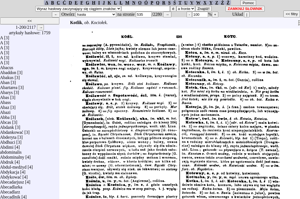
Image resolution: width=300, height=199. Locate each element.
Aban (5, 81)
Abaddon (8, 71)
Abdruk (7, 160)
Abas (4, 96)
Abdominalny (12, 155)
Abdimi (7, 145)
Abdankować (11, 131)
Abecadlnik (10, 195)
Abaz (4, 106)
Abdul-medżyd (13, 165)
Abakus (7, 76)
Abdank (7, 126)
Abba (5, 116)
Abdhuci (7, 140)
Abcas (5, 121)
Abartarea (8, 86)
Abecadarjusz (12, 180)
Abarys (6, 91)
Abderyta (8, 135)
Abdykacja (9, 170)
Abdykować (10, 175)
